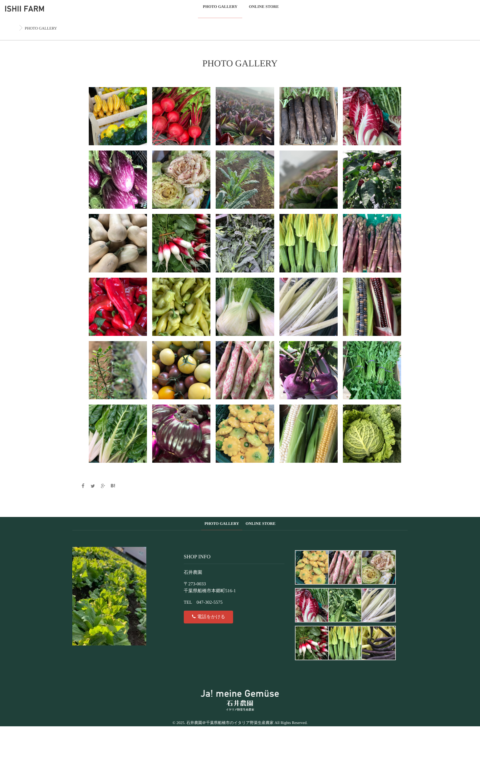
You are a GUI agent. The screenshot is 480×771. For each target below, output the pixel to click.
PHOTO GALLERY (220, 10)
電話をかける (208, 616)
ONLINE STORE (264, 10)
